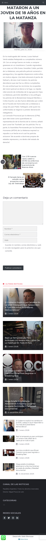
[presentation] (17, 260)
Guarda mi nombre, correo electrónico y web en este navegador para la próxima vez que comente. (23, 248)
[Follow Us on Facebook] (4, 518)
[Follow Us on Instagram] (13, 518)
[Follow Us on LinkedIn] (17, 518)
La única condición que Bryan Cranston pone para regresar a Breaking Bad (20, 373)
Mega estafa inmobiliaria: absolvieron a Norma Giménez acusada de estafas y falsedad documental (27, 467)
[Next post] (43, 180)
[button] (43, 2)
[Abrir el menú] (4, 505)
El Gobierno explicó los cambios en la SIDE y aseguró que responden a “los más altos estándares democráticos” (29, 424)
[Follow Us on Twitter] (8, 518)
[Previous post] (3, 162)
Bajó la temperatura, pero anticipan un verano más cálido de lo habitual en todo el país (22, 340)
